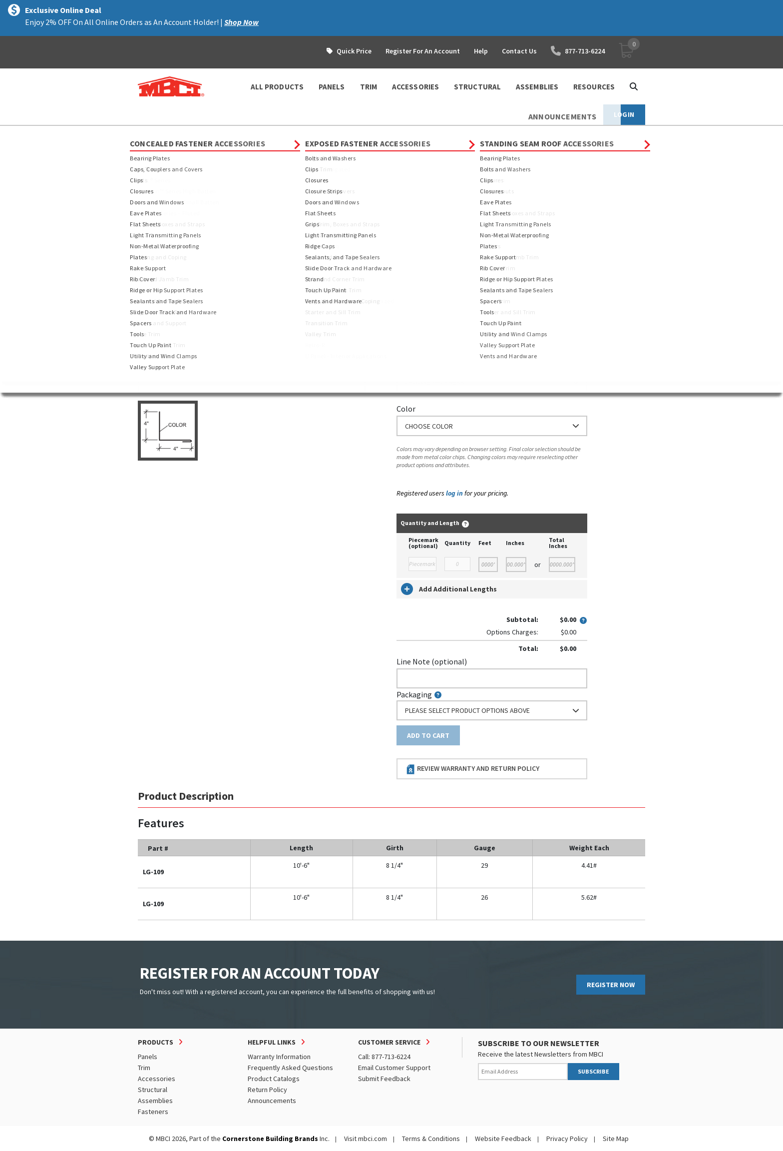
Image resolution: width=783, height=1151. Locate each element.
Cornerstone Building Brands (270, 1138)
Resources (594, 86)
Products (181, 134)
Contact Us (519, 50)
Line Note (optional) (431, 661)
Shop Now (241, 22)
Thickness (413, 365)
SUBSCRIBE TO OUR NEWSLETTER (538, 1043)
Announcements (272, 1100)
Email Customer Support (394, 1067)
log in (454, 493)
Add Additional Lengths (449, 589)
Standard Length (425, 226)
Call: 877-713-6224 (384, 1056)
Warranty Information (279, 1056)
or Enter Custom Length (438, 281)
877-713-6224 (578, 51)
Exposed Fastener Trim (270, 134)
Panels (147, 1056)
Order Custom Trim (435, 206)
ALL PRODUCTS (277, 86)
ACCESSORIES (415, 86)
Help (481, 50)
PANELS (332, 86)
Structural (152, 1089)
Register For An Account (423, 50)
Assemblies (155, 1100)
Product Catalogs (274, 1078)
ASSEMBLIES (537, 86)
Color (405, 409)
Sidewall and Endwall (350, 134)
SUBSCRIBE (593, 1071)
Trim (215, 134)
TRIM (368, 86)
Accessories (156, 1078)
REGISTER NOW (611, 984)
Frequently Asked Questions (290, 1067)
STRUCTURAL (477, 86)
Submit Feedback (384, 1078)
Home (146, 134)
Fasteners (153, 1111)
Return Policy (267, 1089)
